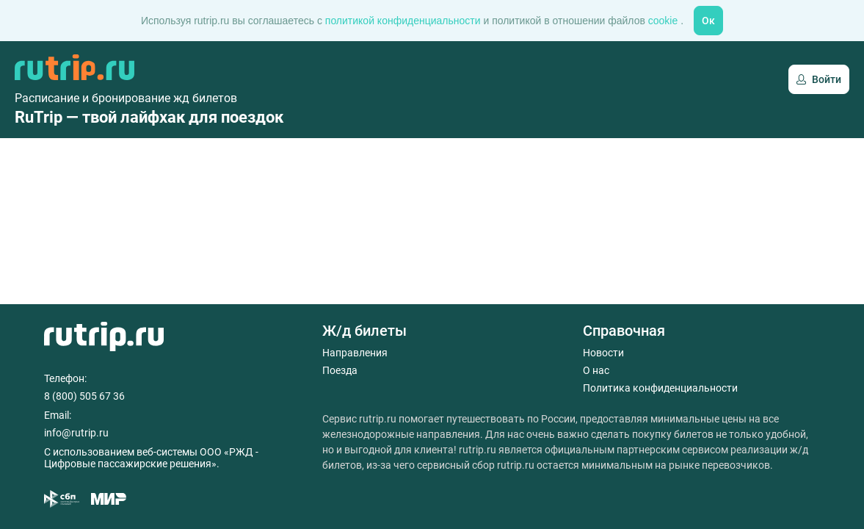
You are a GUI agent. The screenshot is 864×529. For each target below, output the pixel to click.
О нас (596, 370)
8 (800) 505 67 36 (84, 396)
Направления (355, 353)
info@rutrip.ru (76, 433)
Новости (603, 353)
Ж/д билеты (364, 330)
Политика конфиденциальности (660, 388)
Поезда (339, 370)
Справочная (624, 330)
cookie (664, 20)
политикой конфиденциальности (404, 20)
